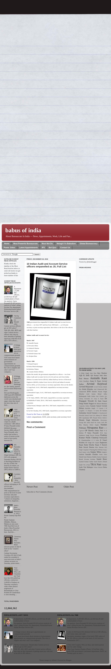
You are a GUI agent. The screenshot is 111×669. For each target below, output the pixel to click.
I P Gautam (99, 408)
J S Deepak (88, 410)
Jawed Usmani (92, 413)
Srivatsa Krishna (89, 459)
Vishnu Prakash (98, 467)
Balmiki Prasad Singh (99, 391)
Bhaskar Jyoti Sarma (87, 394)
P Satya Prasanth (91, 433)
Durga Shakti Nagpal (86, 403)
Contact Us (65, 248)
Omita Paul (99, 430)
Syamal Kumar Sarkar (86, 461)
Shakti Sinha (103, 454)
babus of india (23, 230)
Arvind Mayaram (86, 387)
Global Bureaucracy (89, 244)
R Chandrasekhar (84, 440)
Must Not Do (47, 244)
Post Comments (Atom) (44, 492)
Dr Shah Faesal (101, 401)
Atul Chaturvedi (99, 389)
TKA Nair (96, 464)
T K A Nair (86, 465)
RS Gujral (95, 442)
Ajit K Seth (84, 375)
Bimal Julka (102, 394)
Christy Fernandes (84, 398)
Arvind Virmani (98, 387)
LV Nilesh (103, 415)
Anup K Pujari (95, 381)
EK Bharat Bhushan (100, 403)
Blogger (68, 660)
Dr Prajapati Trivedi (93, 399)
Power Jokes (9, 248)
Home (6, 244)
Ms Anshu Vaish (99, 422)
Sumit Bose (101, 459)
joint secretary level (64, 417)
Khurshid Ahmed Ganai (85, 415)
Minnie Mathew (102, 418)
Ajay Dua (93, 373)
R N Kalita (95, 440)
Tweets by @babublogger (87, 262)
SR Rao (100, 450)
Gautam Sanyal (95, 406)
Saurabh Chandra (91, 454)
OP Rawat (89, 430)
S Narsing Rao (93, 450)
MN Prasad (93, 418)
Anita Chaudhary (84, 381)
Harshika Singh (90, 408)
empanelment (36, 417)
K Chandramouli (102, 413)
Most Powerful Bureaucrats (25, 244)
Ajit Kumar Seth (96, 375)
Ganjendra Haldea (84, 406)
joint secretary (52, 417)
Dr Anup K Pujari (97, 398)
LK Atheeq (96, 415)
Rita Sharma (99, 447)
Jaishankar (82, 413)
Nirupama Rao (95, 427)
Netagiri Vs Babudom (66, 244)
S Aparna (85, 450)
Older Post (69, 486)
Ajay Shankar (102, 373)
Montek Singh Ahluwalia (89, 420)
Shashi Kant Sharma (85, 457)
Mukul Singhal (94, 425)
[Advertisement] (93, 316)
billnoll (54, 660)
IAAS (44, 417)
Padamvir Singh (84, 435)
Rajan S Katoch (101, 445)
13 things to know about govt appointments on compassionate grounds (29, 633)
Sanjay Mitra (95, 452)
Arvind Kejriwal (97, 383)
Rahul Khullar (89, 445)
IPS (43, 248)
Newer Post (32, 486)
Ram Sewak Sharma (86, 447)
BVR (89, 391)
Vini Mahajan (88, 467)
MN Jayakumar (84, 418)
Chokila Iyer (103, 396)
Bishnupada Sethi (84, 396)
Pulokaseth (103, 438)
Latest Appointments (28, 248)
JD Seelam (103, 411)
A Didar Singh (84, 373)
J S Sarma (96, 410)
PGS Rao (103, 433)
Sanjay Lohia (86, 452)
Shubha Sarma (96, 457)
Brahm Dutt (94, 396)
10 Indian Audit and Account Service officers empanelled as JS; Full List (47, 265)
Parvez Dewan (95, 435)
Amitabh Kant (98, 378)
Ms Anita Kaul (89, 422)
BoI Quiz (52, 248)
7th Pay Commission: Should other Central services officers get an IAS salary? (31, 646)
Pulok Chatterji (92, 438)
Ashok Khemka (87, 389)
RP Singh (88, 442)
